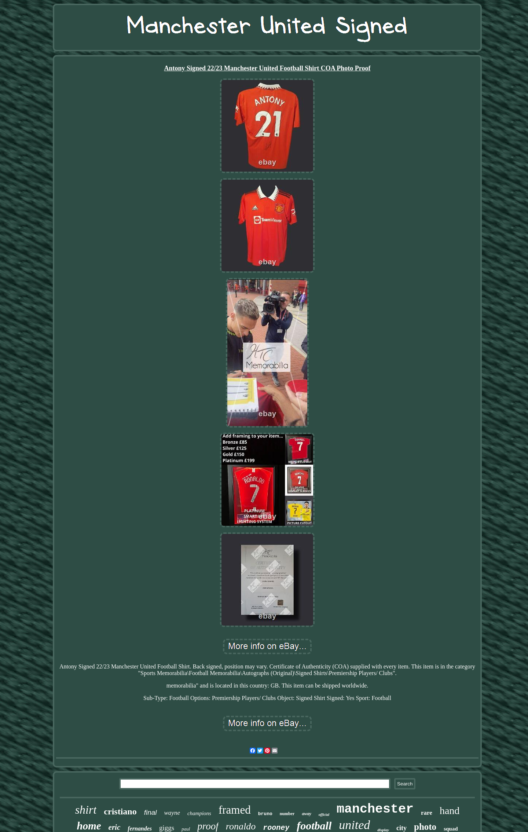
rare (426, 812)
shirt (86, 809)
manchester (375, 809)
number (287, 813)
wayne (172, 812)
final (150, 812)
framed (235, 809)
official (324, 815)
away (306, 813)
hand (449, 810)
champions (199, 813)
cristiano (120, 811)
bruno (265, 814)
